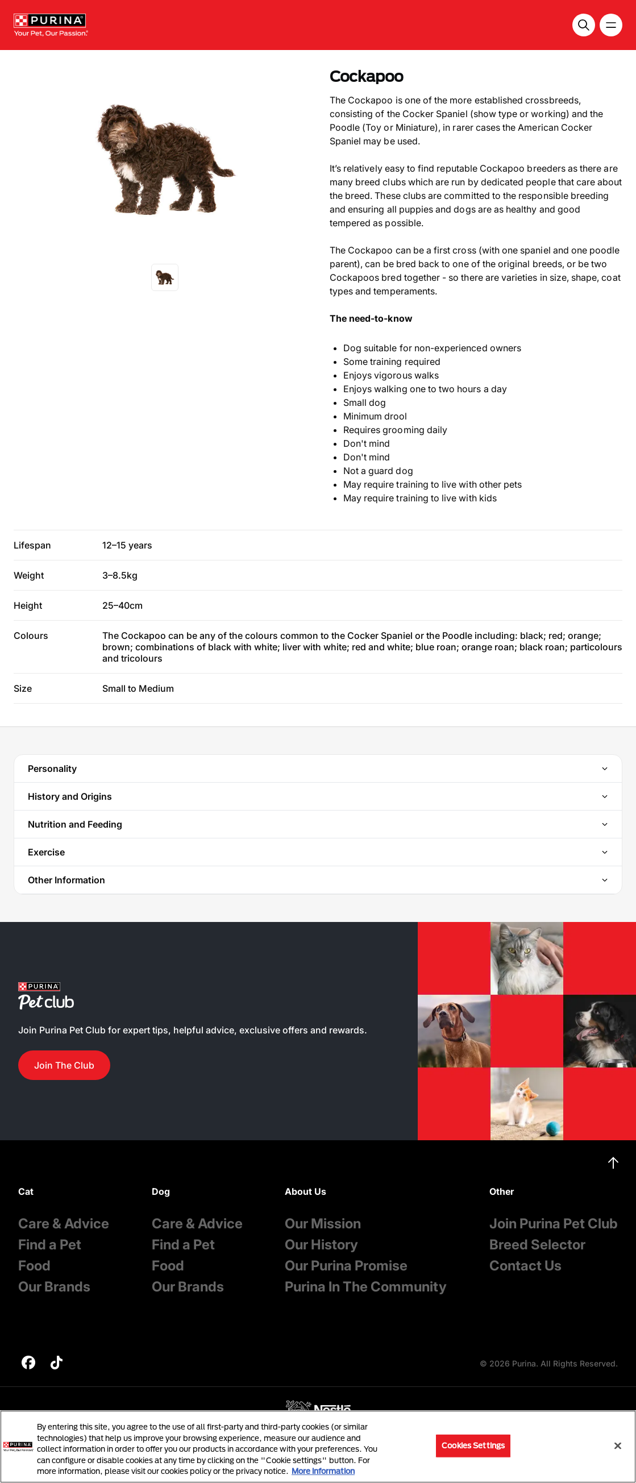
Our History (321, 1244)
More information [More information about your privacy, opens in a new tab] (323, 1471)
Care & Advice (63, 1223)
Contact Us (525, 1265)
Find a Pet (49, 1244)
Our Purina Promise (346, 1265)
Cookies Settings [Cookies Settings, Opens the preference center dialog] (473, 1445)
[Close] (617, 1446)
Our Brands (54, 1286)
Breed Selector (537, 1244)
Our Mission (323, 1223)
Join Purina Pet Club (553, 1223)
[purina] (28, 1364)
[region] (318, 1446)
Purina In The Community (366, 1286)
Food (34, 1265)
